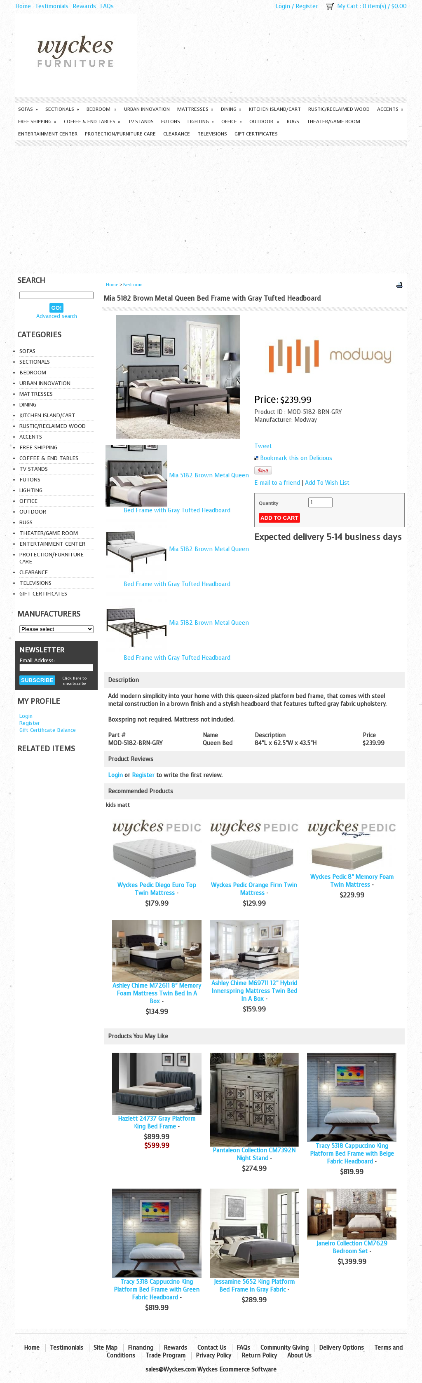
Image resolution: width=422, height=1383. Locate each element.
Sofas (28, 109)
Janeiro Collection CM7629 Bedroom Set (351, 1247)
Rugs (293, 121)
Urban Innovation (147, 109)
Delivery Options (341, 1348)
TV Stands (141, 121)
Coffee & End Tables (92, 121)
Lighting (201, 121)
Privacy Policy (213, 1356)
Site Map (105, 1348)
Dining (231, 109)
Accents (390, 109)
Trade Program (165, 1356)
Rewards (84, 6)
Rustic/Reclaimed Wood (339, 109)
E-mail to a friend (277, 483)
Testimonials (51, 6)
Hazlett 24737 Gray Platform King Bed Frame (156, 1123)
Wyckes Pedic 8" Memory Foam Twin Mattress (352, 881)
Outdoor (264, 121)
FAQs (107, 6)
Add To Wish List (327, 483)
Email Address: (37, 660)
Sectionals (62, 109)
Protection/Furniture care (120, 134)
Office (231, 121)
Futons (170, 121)
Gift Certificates (256, 134)
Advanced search (56, 316)
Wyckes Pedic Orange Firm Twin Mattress (254, 889)
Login (282, 6)
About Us (299, 1356)
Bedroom (102, 109)
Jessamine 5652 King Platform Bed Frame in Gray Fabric (254, 1286)
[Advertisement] (211, 207)
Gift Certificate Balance (47, 730)
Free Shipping (37, 121)
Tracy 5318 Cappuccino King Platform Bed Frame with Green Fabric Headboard (156, 1289)
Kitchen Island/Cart (275, 109)
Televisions (212, 134)
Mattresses (195, 109)
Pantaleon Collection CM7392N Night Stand (254, 1154)
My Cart (347, 6)
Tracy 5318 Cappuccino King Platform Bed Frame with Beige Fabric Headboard (352, 1154)
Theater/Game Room (333, 121)
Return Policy (259, 1356)
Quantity (268, 503)
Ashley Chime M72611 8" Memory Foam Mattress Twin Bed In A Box (157, 993)
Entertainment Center (47, 134)
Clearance (176, 134)
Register (306, 6)
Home (23, 6)
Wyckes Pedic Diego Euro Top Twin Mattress (156, 889)
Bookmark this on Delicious (296, 458)
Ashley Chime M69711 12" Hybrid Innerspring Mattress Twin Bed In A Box (254, 991)
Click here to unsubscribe (74, 680)
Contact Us (211, 1348)
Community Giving (284, 1348)
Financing (140, 1348)
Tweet (263, 446)
